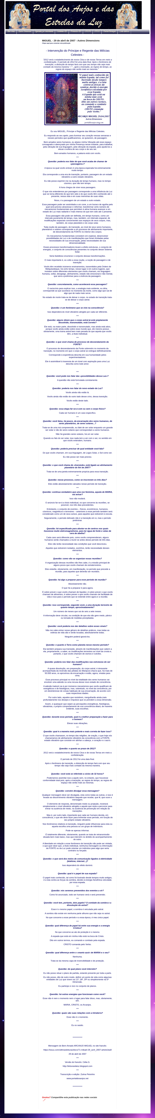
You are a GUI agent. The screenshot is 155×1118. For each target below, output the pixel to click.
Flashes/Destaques (109, 31)
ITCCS (97, 31)
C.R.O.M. (88, 31)
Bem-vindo (11, 31)
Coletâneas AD (62, 31)
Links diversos (124, 31)
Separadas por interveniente (44, 31)
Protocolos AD (76, 31)
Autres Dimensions (24, 31)
